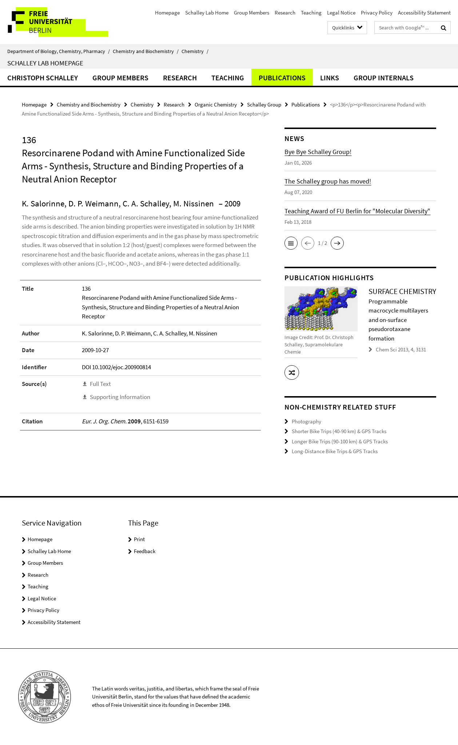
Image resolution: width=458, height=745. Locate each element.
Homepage (167, 12)
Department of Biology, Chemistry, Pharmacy (58, 51)
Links (329, 77)
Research (285, 12)
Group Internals (384, 77)
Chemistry (195, 51)
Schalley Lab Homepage (45, 63)
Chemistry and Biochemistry (146, 51)
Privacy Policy (377, 12)
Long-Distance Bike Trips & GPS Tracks (335, 451)
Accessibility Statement (424, 12)
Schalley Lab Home (206, 12)
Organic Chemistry (216, 104)
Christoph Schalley (42, 77)
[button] (291, 243)
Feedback (144, 551)
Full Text (100, 384)
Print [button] (139, 539)
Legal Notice (341, 12)
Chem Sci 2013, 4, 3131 (401, 349)
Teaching (311, 12)
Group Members (251, 12)
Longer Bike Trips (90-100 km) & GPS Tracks (340, 441)
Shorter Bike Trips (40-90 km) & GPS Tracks (339, 431)
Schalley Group (264, 104)
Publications (282, 77)
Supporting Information (120, 397)
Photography (306, 421)
